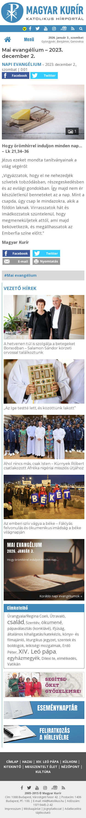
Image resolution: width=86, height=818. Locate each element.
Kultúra (43, 772)
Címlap (12, 761)
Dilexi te (48, 658)
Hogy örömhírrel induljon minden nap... (32, 551)
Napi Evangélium (21, 64)
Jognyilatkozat (53, 809)
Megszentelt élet (41, 766)
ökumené (51, 622)
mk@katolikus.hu (53, 801)
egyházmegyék (23, 658)
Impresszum (13, 809)
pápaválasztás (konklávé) (29, 628)
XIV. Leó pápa (37, 651)
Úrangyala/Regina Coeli (27, 616)
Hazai (27, 761)
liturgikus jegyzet (41, 639)
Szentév (32, 622)
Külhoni (70, 761)
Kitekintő (12, 766)
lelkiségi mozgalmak (43, 645)
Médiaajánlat (32, 809)
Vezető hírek (20, 288)
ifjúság (58, 628)
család (15, 622)
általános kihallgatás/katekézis (34, 634)
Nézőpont (70, 766)
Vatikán (13, 664)
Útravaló (57, 616)
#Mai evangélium (20, 275)
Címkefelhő (17, 608)
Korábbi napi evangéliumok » (60, 596)
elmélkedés (66, 658)
